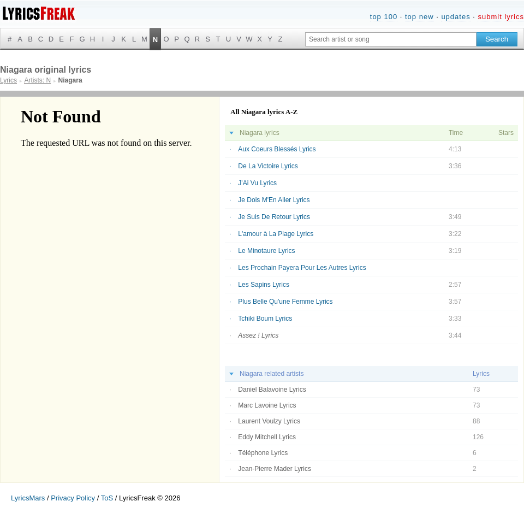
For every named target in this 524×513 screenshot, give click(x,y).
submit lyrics (501, 17)
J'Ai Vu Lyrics (257, 183)
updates (455, 17)
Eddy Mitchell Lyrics (267, 437)
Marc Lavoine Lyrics (267, 405)
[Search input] (391, 39)
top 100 (383, 17)
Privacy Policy (73, 498)
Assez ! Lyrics (258, 335)
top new (419, 17)
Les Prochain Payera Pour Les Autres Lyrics (302, 268)
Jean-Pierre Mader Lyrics (274, 469)
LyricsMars (28, 498)
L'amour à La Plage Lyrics (275, 234)
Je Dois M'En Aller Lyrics (273, 200)
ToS (107, 498)
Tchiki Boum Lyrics (265, 318)
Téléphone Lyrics (263, 453)
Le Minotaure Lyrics (266, 251)
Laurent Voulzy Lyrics (269, 421)
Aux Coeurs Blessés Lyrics (276, 149)
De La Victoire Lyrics (267, 166)
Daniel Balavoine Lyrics (272, 389)
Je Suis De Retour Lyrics (274, 217)
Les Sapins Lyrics (263, 284)
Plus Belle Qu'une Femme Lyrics (285, 301)
